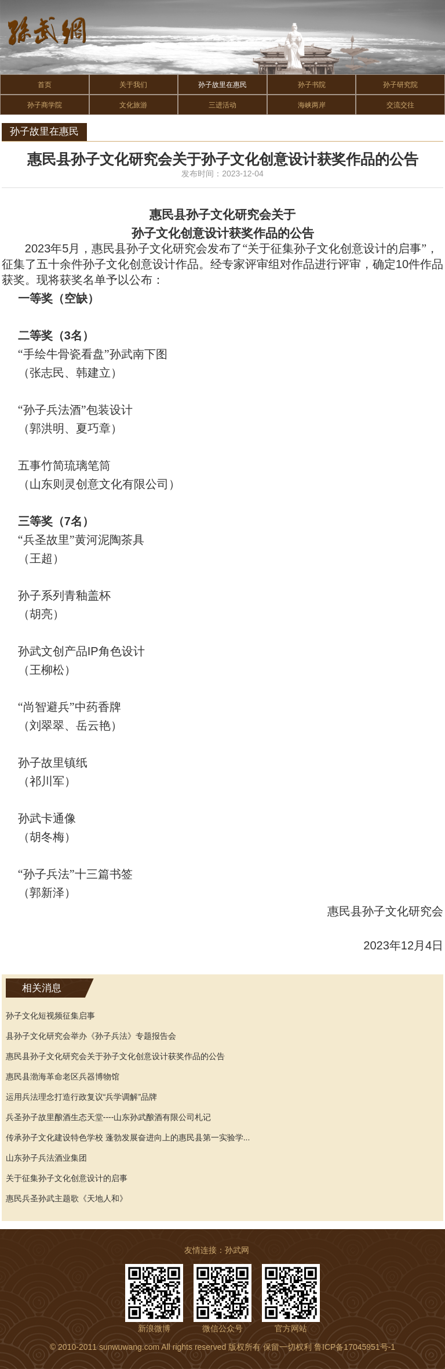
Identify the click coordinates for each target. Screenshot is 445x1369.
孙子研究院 (400, 85)
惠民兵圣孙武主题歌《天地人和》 (66, 1198)
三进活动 (222, 105)
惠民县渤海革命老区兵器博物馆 (62, 1076)
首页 (45, 85)
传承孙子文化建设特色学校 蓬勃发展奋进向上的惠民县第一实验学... (128, 1137)
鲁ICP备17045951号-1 (354, 1347)
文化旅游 (133, 105)
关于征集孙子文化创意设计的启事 (66, 1178)
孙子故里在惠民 (222, 85)
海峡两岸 (312, 105)
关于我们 (133, 85)
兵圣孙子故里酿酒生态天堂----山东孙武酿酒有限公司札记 (108, 1117)
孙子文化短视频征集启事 (50, 1015)
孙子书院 (312, 85)
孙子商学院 (44, 105)
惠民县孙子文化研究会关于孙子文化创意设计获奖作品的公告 (115, 1056)
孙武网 (237, 1250)
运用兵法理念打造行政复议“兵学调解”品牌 (81, 1096)
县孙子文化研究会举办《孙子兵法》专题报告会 (91, 1036)
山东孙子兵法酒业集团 (46, 1157)
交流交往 (400, 105)
